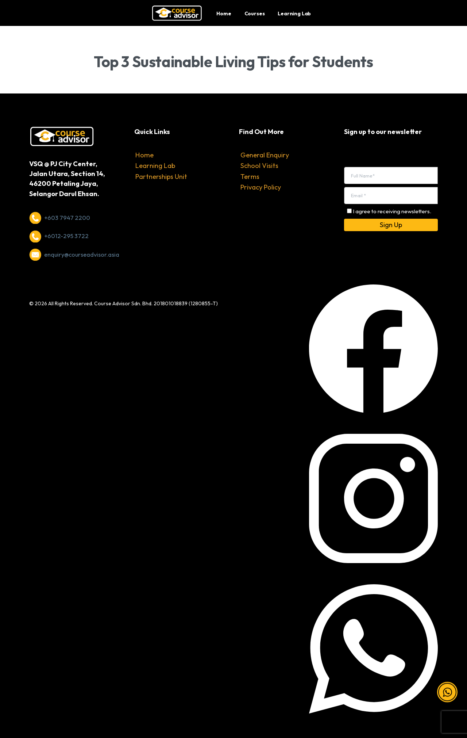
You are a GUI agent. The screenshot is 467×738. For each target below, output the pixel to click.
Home (144, 155)
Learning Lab (155, 165)
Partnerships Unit (161, 176)
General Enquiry (264, 155)
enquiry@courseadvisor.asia (81, 254)
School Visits (259, 165)
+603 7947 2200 (67, 217)
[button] (447, 695)
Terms (249, 176)
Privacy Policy (260, 187)
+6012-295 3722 (66, 236)
